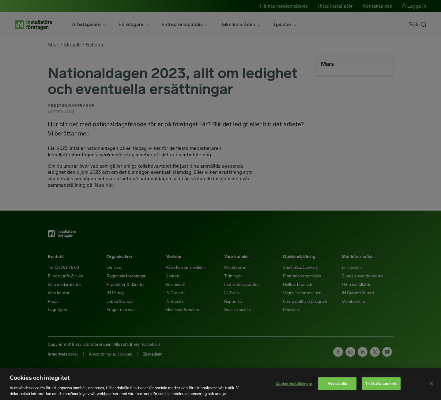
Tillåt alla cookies (381, 383)
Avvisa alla (337, 383)
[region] (220, 384)
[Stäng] (431, 383)
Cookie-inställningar (294, 383)
